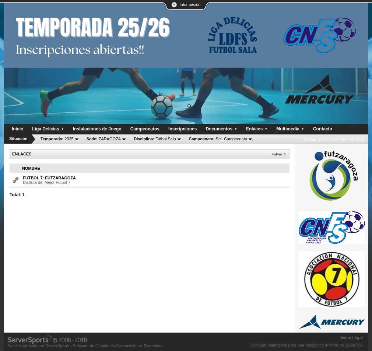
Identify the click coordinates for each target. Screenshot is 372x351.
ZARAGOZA (104, 139)
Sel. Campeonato (218, 139)
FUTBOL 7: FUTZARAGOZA (49, 178)
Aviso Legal (351, 338)
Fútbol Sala (155, 139)
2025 (57, 139)
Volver (277, 154)
